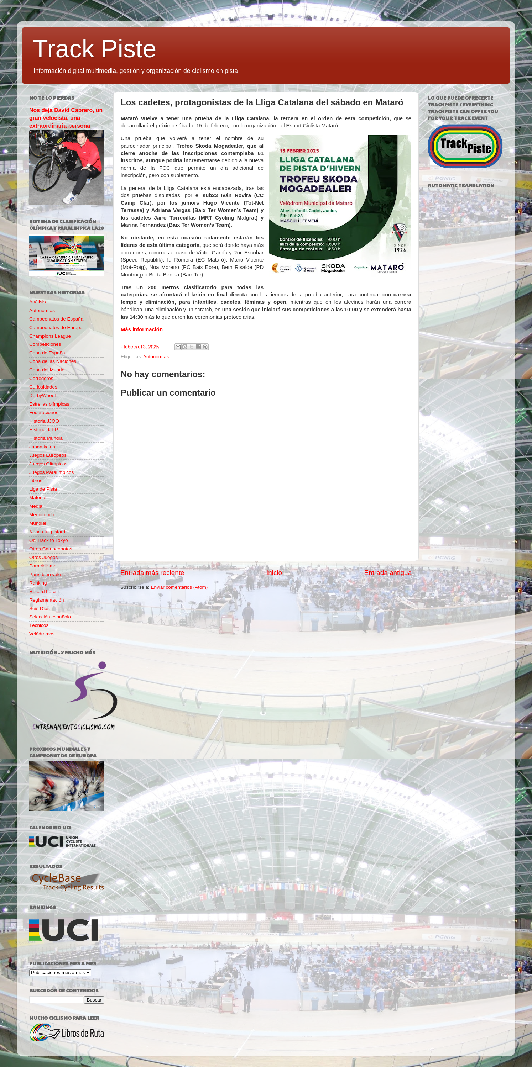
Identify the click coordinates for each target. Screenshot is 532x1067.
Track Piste (94, 49)
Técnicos (38, 625)
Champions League (50, 336)
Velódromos (41, 633)
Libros (35, 480)
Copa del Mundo (46, 370)
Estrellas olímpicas (49, 404)
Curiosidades (43, 387)
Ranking (38, 583)
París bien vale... (47, 574)
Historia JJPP (43, 429)
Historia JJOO (44, 421)
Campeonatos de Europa (56, 327)
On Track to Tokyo (48, 540)
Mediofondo (41, 514)
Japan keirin (42, 446)
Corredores (41, 378)
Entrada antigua (388, 572)
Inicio (274, 572)
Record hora (42, 591)
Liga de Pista (43, 489)
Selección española (50, 616)
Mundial (37, 523)
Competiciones (45, 344)
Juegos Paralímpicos (51, 472)
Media (35, 506)
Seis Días (39, 608)
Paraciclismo (43, 566)
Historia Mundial (46, 438)
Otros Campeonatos (50, 548)
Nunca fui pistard (47, 531)
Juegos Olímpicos (48, 463)
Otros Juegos (43, 557)
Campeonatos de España (56, 319)
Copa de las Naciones (52, 361)
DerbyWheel (42, 395)
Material (37, 497)
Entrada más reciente (152, 572)
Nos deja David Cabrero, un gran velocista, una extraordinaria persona (66, 118)
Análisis (37, 302)
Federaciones (43, 412)
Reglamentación (46, 600)
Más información (142, 329)
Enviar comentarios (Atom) (179, 587)
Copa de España (47, 352)
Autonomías (156, 356)
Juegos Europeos (48, 455)
